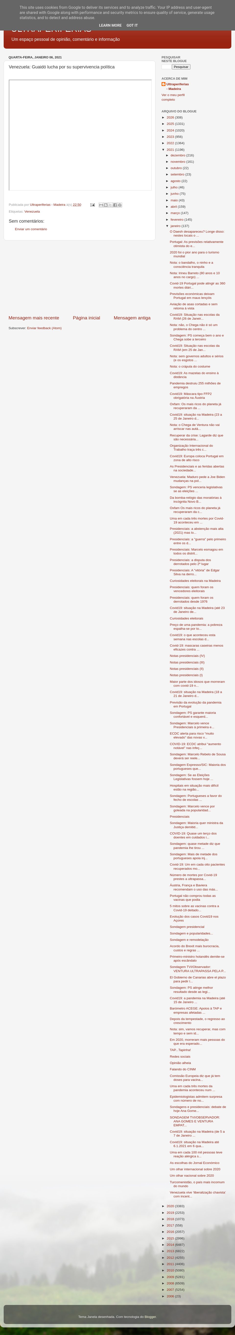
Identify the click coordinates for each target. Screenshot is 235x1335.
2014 (171, 1245)
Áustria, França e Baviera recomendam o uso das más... (194, 887)
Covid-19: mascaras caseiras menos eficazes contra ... (196, 647)
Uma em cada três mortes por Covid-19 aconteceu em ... (197, 520)
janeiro (176, 226)
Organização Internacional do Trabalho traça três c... (191, 447)
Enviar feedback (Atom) (44, 328)
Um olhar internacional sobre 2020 (195, 1169)
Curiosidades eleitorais (186, 618)
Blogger (150, 1317)
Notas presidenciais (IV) (187, 656)
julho (174, 187)
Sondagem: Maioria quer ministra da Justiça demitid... (196, 825)
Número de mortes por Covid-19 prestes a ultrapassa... (193, 877)
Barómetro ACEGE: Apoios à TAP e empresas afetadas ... (196, 1010)
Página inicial (86, 317)
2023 (171, 137)
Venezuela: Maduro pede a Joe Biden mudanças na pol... (197, 479)
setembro (178, 174)
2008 (171, 1283)
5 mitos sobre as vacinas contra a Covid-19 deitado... (194, 908)
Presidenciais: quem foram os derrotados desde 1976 (191, 599)
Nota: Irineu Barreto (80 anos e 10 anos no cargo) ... (195, 275)
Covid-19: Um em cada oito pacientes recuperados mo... (197, 866)
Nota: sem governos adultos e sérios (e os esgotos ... (196, 358)
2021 (171, 150)
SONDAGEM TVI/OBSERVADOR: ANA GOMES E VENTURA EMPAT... (195, 1121)
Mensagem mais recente (34, 317)
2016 (171, 1232)
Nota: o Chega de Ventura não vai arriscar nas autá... (195, 427)
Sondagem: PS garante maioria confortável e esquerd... (193, 714)
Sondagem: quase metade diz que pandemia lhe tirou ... (195, 845)
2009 (171, 1277)
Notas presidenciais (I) (186, 675)
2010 (171, 1270)
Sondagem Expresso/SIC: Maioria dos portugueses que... (198, 767)
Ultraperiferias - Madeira (177, 86)
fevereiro (177, 219)
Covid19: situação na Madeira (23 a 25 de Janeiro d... (196, 416)
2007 (171, 1290)
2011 (171, 1264)
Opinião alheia (180, 1063)
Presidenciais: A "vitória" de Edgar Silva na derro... (195, 572)
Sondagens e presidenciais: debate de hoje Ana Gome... (198, 1109)
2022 (171, 143)
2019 (171, 1213)
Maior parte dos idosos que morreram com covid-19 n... (197, 683)
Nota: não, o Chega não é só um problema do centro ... (194, 327)
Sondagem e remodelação (189, 940)
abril (174, 206)
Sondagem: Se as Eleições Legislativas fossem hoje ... (191, 777)
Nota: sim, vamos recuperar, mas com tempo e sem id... (197, 1031)
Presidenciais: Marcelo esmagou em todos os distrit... (196, 551)
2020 (171, 1206)
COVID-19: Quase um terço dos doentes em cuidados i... (193, 835)
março (176, 213)
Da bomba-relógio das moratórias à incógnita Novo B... (196, 499)
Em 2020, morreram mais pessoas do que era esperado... (197, 1041)
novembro (178, 161)
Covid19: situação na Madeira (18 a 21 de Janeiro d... (196, 694)
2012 (171, 1257)
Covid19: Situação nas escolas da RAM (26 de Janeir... (195, 316)
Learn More (110, 25)
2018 (171, 1219)
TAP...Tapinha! (180, 1050)
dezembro (178, 155)
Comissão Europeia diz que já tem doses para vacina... (195, 1078)
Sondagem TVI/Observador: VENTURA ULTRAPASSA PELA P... (198, 969)
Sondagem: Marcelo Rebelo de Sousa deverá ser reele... (198, 756)
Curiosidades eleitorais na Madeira (195, 581)
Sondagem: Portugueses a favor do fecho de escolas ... (196, 798)
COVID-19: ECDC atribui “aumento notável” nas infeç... (195, 746)
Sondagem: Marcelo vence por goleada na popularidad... (192, 808)
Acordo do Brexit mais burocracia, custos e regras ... (195, 948)
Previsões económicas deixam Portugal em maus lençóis (192, 296)
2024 (171, 130)
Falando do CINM (183, 1069)
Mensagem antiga (132, 317)
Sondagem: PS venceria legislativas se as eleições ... (196, 489)
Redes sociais (180, 1056)
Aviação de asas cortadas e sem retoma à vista (194, 306)
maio (175, 200)
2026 (171, 117)
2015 (171, 1238)
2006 (171, 1296)
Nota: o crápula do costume (190, 366)
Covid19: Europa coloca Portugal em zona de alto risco (197, 458)
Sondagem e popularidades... (191, 933)
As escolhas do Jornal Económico (195, 1163)
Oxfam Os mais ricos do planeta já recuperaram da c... (195, 510)
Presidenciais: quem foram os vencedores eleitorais (191, 589)
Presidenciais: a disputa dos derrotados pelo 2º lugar (190, 562)
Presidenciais (179, 816)
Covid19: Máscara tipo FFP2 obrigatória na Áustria (191, 396)
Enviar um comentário (31, 229)
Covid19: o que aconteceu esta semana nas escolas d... (192, 637)
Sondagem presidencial (187, 927)
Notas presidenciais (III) (187, 662)
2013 (171, 1251)
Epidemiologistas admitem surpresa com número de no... (196, 1098)
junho (175, 193)
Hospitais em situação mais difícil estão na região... (194, 787)
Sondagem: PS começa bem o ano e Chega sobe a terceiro (197, 337)
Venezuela (32, 211)
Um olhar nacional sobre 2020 (192, 1175)
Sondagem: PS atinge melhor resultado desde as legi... (191, 989)
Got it (132, 25)
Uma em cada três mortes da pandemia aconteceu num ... (192, 1088)
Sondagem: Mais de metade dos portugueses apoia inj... (193, 856)
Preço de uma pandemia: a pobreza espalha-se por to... (196, 626)
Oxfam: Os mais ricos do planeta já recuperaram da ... (195, 406)
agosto (176, 181)
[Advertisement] (79, 277)
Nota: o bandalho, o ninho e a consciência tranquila (191, 264)
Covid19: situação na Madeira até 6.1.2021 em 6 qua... (194, 1144)
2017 (171, 1225)
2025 (171, 124)
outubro (177, 168)
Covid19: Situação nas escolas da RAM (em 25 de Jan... (195, 347)
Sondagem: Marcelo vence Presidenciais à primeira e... (192, 725)
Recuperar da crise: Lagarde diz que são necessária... (196, 437)
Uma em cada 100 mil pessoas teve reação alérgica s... (196, 1154)
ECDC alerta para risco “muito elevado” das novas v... (192, 735)
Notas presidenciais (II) (187, 669)
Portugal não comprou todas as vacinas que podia (193, 897)
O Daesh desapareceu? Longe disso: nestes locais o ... (197, 233)
